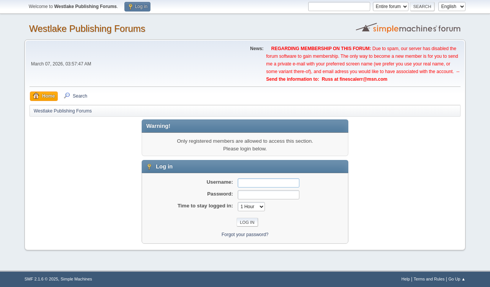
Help (406, 279)
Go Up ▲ (457, 279)
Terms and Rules (429, 279)
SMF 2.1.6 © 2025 (41, 279)
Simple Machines (76, 279)
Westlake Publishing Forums (87, 28)
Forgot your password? (245, 234)
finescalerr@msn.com (363, 79)
